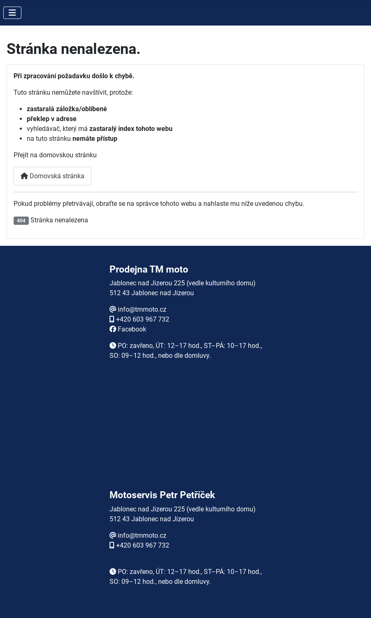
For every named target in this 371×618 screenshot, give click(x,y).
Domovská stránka (52, 176)
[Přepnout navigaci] (12, 13)
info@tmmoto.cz (142, 309)
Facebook (132, 329)
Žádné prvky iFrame (185, 433)
